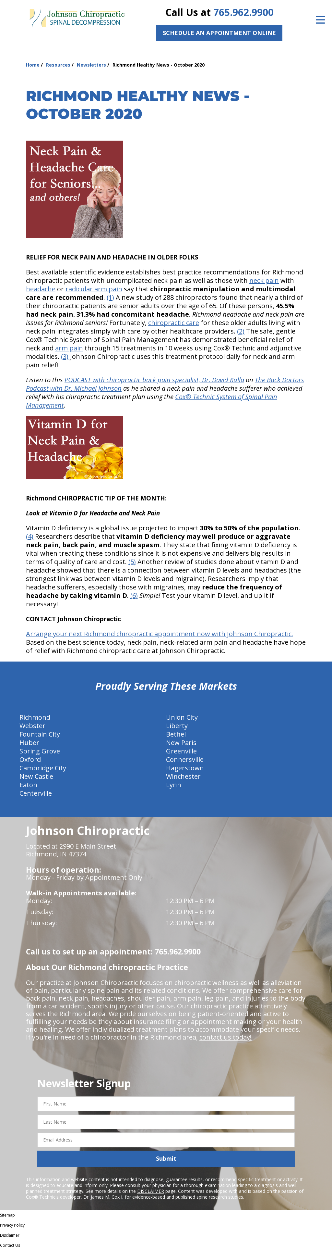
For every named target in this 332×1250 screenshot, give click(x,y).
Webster (32, 725)
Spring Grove (39, 751)
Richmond (34, 717)
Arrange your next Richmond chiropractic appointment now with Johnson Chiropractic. (159, 633)
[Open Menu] (320, 20)
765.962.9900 (243, 12)
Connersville (185, 759)
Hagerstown (185, 768)
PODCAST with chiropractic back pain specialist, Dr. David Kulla (154, 379)
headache (40, 288)
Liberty (177, 725)
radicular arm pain (93, 288)
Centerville (35, 793)
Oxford (30, 759)
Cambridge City (42, 768)
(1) (110, 297)
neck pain (264, 280)
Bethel (176, 734)
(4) (29, 536)
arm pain (69, 348)
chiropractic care (173, 322)
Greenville (181, 751)
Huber (29, 742)
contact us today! (225, 1037)
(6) (134, 595)
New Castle (36, 776)
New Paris (181, 742)
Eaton (28, 784)
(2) (240, 331)
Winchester (183, 776)
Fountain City (39, 734)
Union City (182, 717)
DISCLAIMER (150, 1191)
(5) (132, 561)
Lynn (173, 784)
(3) (64, 356)
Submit (166, 1158)
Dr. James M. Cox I (102, 1197)
